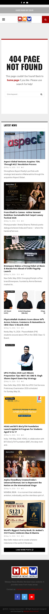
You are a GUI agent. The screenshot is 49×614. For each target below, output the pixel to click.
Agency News (10, 133)
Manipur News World (31, 611)
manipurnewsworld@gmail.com (29, 589)
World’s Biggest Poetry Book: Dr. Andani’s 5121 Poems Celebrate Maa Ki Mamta (24, 532)
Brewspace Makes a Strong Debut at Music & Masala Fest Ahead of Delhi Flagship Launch (24, 268)
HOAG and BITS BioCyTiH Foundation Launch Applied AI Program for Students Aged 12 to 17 (23, 429)
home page (13, 80)
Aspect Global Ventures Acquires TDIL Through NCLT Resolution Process (22, 163)
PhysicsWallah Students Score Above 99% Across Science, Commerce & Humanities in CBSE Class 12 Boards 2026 (24, 322)
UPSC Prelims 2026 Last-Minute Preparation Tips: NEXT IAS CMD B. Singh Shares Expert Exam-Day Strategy (23, 375)
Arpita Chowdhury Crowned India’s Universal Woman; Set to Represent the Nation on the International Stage (23, 482)
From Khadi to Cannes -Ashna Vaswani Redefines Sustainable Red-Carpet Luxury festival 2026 (23, 215)
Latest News (10, 125)
